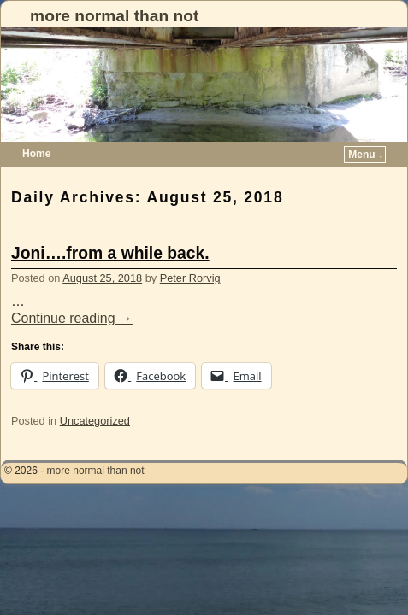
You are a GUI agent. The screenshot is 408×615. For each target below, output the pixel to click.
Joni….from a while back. (110, 228)
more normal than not (114, 16)
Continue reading (72, 292)
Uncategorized (95, 395)
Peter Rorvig (190, 252)
